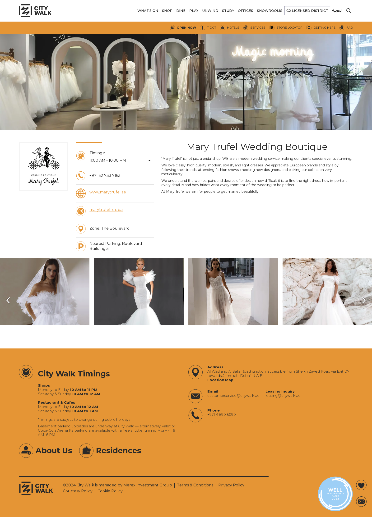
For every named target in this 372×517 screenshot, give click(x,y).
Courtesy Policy (78, 491)
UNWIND (210, 11)
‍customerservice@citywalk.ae (233, 395)
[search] (348, 10)
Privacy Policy (231, 485)
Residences (118, 450)
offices (245, 11)
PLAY (193, 11)
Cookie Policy (110, 491)
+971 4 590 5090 (221, 414)
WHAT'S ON (147, 11)
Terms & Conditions (195, 485)
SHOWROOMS (269, 11)
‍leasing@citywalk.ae (283, 395)
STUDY (228, 11)
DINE (181, 11)
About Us (54, 450)
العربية (337, 10)
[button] (147, 10)
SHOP (167, 11)
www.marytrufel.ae (107, 192)
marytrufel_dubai (106, 209)
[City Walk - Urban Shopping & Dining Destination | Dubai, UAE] (35, 10)
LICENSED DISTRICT (307, 11)
